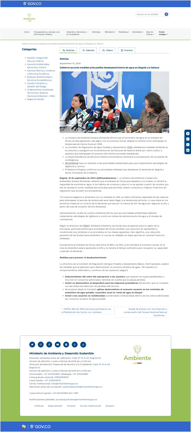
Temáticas (123, 32)
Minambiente (71, 163)
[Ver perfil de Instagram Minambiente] (41, 344)
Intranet (71, 406)
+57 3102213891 (80, 374)
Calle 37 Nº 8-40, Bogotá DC (86, 358)
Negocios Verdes (35, 99)
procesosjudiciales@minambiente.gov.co (76, 399)
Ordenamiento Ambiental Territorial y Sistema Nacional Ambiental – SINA (41, 92)
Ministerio (109, 32)
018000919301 (62, 377)
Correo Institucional (90, 406)
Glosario (110, 406)
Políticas (39, 406)
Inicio (26, 32)
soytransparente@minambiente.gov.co (82, 386)
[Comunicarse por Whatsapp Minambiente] (75, 344)
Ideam (86, 225)
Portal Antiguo (162, 33)
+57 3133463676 (52, 380)
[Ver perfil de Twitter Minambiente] (32, 344)
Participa (96, 32)
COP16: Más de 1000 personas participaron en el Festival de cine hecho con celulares (86, 310)
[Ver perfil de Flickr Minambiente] (66, 344)
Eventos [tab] (126, 50)
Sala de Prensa (149, 33)
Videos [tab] (107, 50)
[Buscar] (152, 14)
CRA (130, 147)
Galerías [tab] (88, 50)
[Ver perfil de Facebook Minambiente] (49, 344)
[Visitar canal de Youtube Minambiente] (58, 344)
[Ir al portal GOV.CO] (32, 3)
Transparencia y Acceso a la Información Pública (46, 33)
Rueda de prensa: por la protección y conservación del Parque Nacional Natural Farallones (145, 312)
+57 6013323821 (52, 374)
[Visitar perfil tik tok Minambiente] (83, 344)
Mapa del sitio (55, 406)
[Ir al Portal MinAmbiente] (29, 17)
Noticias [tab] (68, 50)
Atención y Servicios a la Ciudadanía (77, 33)
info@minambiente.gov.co (64, 383)
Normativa (137, 32)
